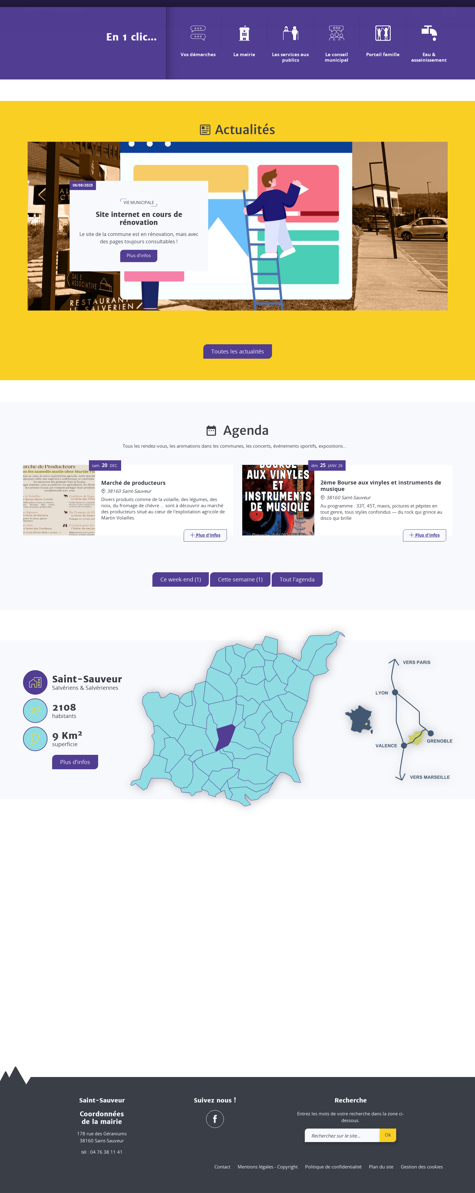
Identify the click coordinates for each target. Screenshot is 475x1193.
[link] (431, 15)
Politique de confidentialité (333, 1167)
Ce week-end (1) (180, 810)
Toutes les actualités (237, 582)
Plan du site (381, 1167)
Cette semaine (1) (240, 810)
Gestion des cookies (422, 1167)
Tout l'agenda (297, 810)
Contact (222, 1167)
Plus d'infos (139, 486)
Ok (388, 1135)
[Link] (205, 766)
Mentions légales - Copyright (268, 1167)
